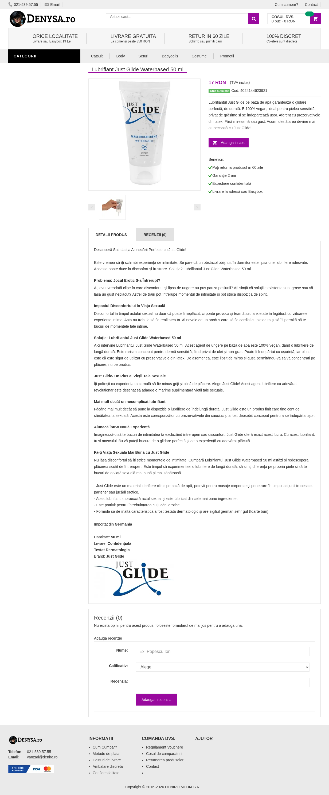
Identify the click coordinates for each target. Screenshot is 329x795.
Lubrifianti (26, 67)
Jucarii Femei (28, 180)
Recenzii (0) (154, 235)
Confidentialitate (106, 773)
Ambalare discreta (108, 766)
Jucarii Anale (29, 172)
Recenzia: (119, 681)
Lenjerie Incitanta (34, 148)
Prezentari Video (33, 228)
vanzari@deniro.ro (42, 757)
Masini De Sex (29, 212)
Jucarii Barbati (31, 124)
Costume (199, 56)
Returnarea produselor (164, 760)
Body (120, 56)
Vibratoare (27, 132)
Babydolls (170, 56)
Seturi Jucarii (30, 204)
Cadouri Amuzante (34, 196)
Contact (311, 4)
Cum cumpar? (286, 4)
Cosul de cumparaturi (164, 753)
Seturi (143, 56)
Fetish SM (25, 164)
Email (52, 4)
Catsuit (97, 56)
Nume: (122, 650)
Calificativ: (118, 666)
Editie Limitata (30, 236)
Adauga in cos (233, 142)
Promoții (227, 56)
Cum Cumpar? (105, 747)
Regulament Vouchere (164, 747)
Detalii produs (111, 235)
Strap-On (24, 188)
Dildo (21, 156)
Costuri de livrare (107, 760)
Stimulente (27, 115)
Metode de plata (106, 753)
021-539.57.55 (23, 4)
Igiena (21, 140)
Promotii (24, 220)
